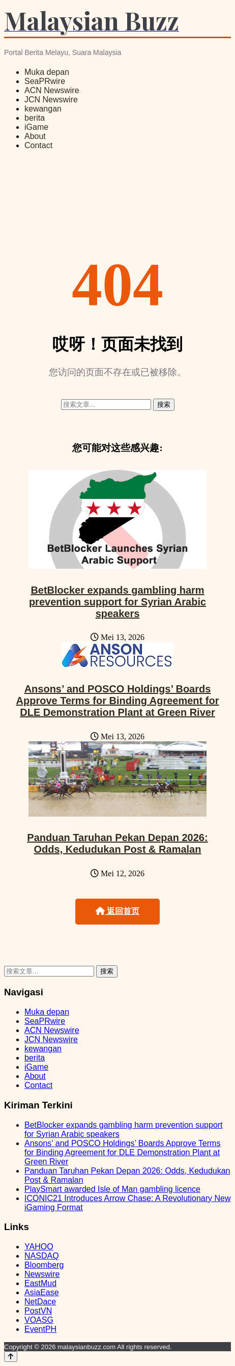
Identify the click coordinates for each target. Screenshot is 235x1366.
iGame (36, 127)
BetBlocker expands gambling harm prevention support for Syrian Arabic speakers (117, 601)
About (35, 136)
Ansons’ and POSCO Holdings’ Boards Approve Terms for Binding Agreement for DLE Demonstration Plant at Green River (117, 700)
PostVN (38, 1310)
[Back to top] (10, 1356)
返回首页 (117, 911)
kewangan (43, 108)
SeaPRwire (44, 81)
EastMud (40, 1283)
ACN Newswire (51, 90)
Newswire (42, 1274)
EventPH (40, 1329)
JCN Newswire (51, 99)
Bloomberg (44, 1265)
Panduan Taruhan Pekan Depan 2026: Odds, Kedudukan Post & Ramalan (117, 843)
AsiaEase (41, 1292)
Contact (38, 145)
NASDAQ (41, 1255)
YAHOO (38, 1246)
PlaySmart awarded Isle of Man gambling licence (112, 1189)
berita (34, 118)
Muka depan (46, 72)
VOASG (38, 1320)
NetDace (40, 1301)
